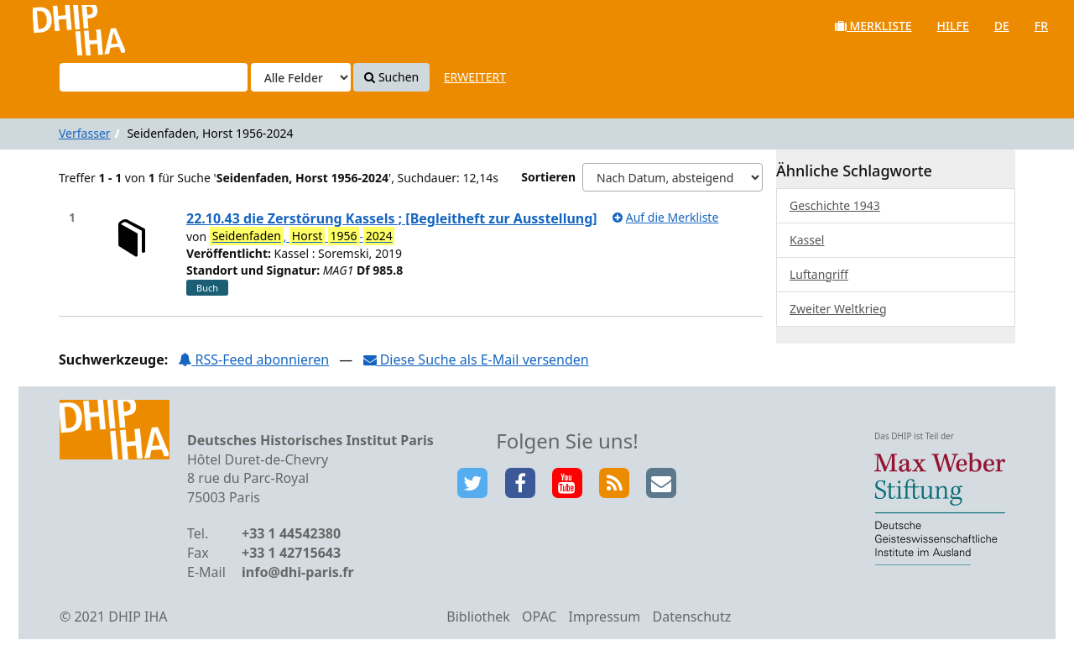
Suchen (391, 77)
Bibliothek (478, 616)
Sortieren (548, 177)
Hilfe (953, 26)
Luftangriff (819, 274)
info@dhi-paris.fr (298, 572)
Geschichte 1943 (835, 205)
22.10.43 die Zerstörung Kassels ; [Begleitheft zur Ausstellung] (391, 218)
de (1001, 26)
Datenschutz (691, 616)
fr (1041, 26)
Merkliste (873, 26)
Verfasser (85, 133)
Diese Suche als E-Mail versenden (476, 359)
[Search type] (301, 77)
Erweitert (475, 77)
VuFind (57, 25)
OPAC (539, 616)
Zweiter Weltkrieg (838, 309)
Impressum (605, 616)
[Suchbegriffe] (154, 77)
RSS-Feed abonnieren (253, 359)
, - (302, 236)
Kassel (807, 240)
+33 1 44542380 (291, 533)
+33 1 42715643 (291, 552)
